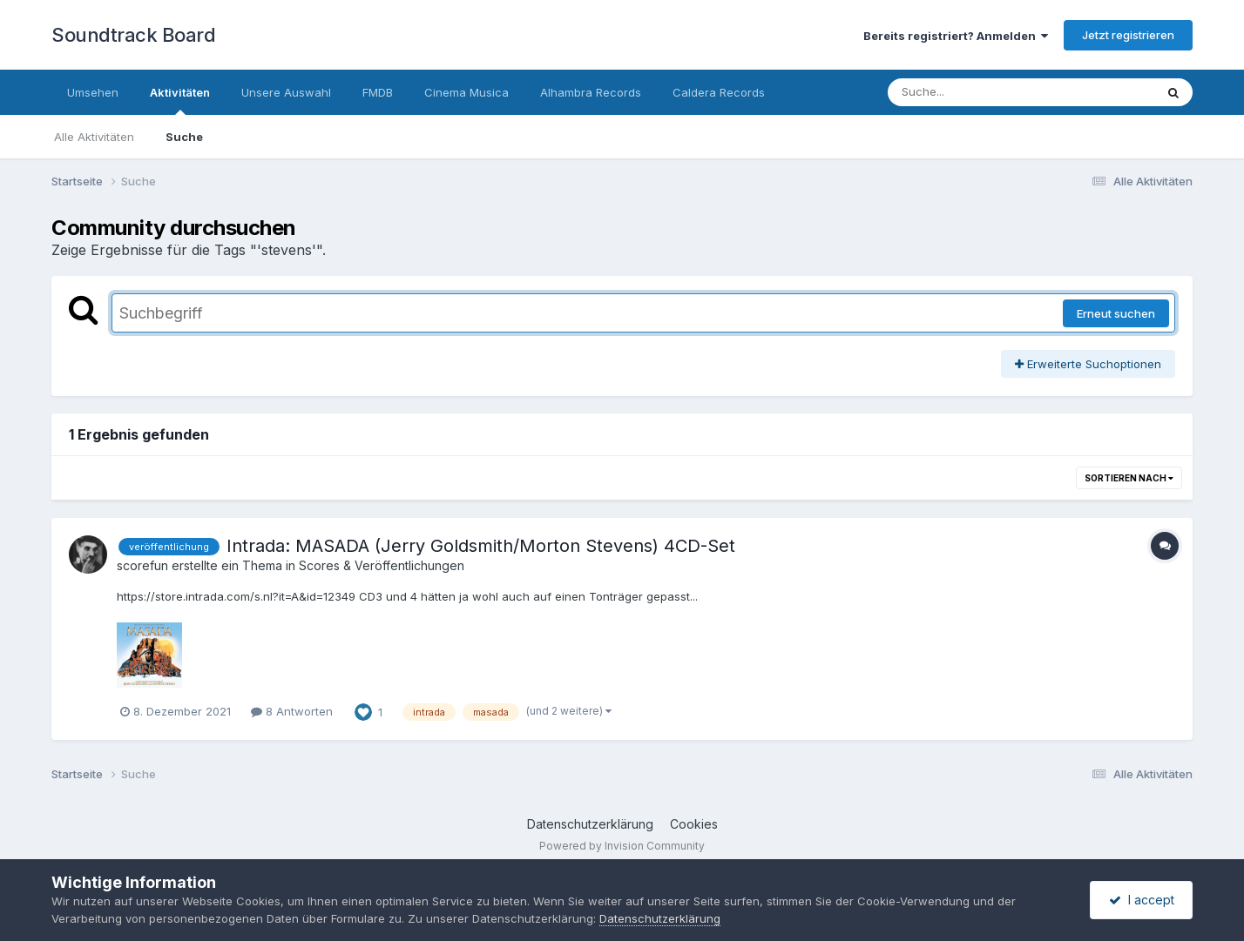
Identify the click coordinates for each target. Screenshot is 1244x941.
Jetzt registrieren (1128, 35)
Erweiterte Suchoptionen (1088, 364)
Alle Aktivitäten (94, 137)
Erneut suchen (1116, 313)
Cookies (694, 824)
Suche (184, 137)
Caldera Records (719, 92)
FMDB (377, 92)
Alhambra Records (590, 92)
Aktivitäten (180, 100)
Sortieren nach (1129, 478)
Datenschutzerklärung (590, 824)
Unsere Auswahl (286, 92)
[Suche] (986, 92)
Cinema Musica (466, 92)
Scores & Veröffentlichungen (381, 565)
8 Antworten (292, 711)
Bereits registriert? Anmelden (955, 36)
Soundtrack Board (133, 35)
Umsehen (92, 92)
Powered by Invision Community (622, 845)
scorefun (142, 565)
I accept (1141, 899)
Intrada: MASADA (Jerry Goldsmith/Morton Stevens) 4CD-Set (480, 545)
